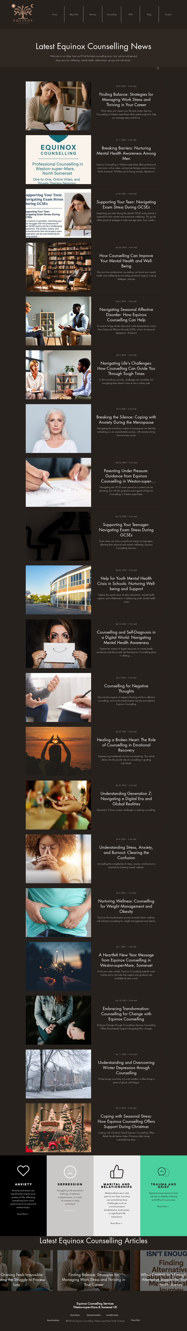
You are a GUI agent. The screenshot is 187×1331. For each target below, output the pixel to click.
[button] (111, 14)
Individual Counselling (94, 1315)
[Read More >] (23, 1213)
